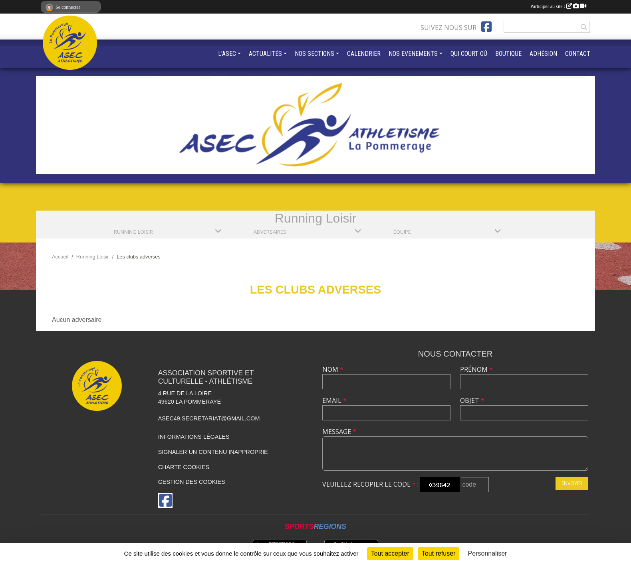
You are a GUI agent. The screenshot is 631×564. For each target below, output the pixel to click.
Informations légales (194, 437)
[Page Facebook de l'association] (486, 27)
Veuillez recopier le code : (370, 484)
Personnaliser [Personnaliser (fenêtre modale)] (487, 553)
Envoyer (572, 483)
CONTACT (577, 53)
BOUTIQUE (508, 53)
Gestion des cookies (191, 482)
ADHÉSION (543, 53)
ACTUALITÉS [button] (265, 53)
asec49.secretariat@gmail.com (209, 418)
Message (339, 431)
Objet (472, 400)
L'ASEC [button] (227, 53)
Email (334, 400)
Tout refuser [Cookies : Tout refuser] (438, 553)
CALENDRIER (364, 53)
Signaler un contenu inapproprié (213, 452)
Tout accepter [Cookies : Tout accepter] (390, 553)
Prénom (476, 369)
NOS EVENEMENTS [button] (413, 53)
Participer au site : (558, 6)
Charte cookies (183, 467)
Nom (332, 369)
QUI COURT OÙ (468, 53)
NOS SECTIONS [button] (314, 53)
